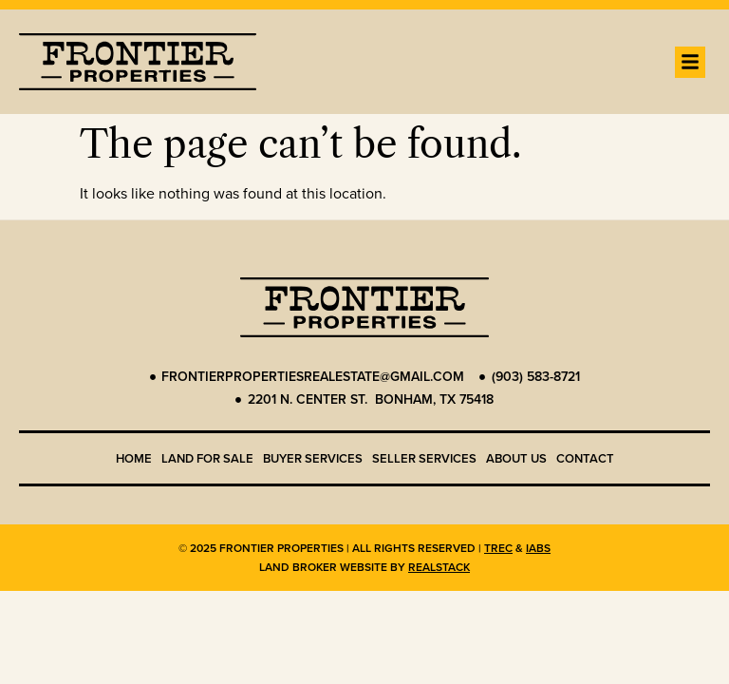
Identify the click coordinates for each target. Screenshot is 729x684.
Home (134, 458)
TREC (498, 548)
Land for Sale (207, 458)
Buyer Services (313, 458)
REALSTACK (439, 567)
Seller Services (424, 458)
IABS (538, 548)
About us (516, 458)
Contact (585, 458)
